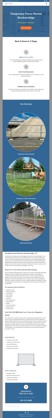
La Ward (18, 406)
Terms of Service (29, 416)
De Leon (13, 406)
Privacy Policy (22, 416)
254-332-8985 (15, 0)
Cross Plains (8, 406)
